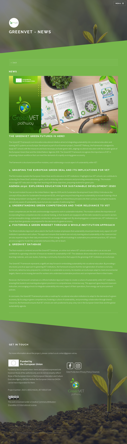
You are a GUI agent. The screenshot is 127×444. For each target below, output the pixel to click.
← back (13, 62)
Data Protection (72, 372)
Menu (118, 3)
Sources (96, 372)
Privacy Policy (86, 372)
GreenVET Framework (22, 142)
